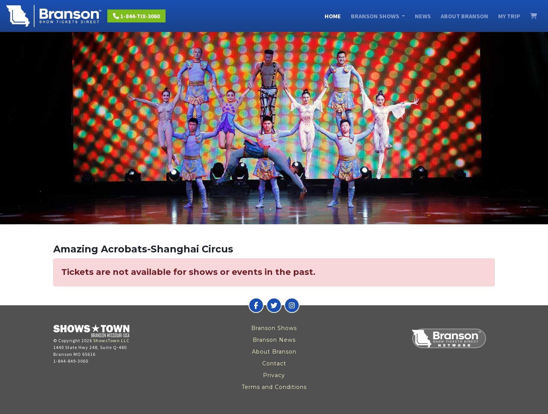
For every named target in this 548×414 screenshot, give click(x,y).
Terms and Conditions (274, 387)
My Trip (509, 16)
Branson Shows (274, 328)
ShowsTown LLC (111, 340)
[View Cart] (533, 16)
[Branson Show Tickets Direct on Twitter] (274, 305)
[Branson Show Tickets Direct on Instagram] (291, 305)
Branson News (274, 339)
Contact (274, 363)
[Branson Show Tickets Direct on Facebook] (256, 305)
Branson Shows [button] (375, 16)
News (423, 16)
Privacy (274, 375)
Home (333, 16)
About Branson (464, 16)
